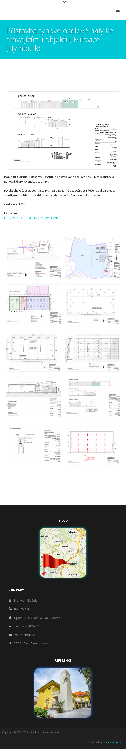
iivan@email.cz (24, 635)
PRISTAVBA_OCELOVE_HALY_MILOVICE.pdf (31, 218)
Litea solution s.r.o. (114, 742)
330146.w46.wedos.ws (31, 643)
